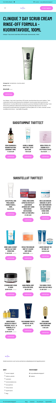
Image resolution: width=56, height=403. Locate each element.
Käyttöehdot (48, 401)
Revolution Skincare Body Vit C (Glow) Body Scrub (28, 249)
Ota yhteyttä (40, 401)
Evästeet (32, 401)
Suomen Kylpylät (10, 373)
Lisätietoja (8, 94)
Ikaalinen (37, 2)
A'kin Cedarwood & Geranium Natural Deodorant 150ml (10, 147)
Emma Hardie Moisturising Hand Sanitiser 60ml (45, 323)
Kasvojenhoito (9, 385)
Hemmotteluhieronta (11, 382)
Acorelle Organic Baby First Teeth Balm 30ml (28, 147)
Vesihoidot (8, 379)
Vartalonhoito (13, 83)
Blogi (7, 393)
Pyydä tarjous (46, 8)
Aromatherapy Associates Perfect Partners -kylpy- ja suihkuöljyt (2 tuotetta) (10, 325)
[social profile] (14, 2)
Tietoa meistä (9, 387)
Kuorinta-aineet (21, 83)
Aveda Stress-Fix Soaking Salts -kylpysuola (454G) (45, 147)
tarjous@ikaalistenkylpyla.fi (46, 2)
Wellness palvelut (10, 376)
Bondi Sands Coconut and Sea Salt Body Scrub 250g (10, 249)
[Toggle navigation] (5, 8)
